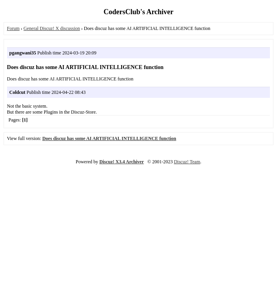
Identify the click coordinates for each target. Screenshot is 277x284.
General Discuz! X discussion (52, 28)
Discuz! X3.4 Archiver (121, 161)
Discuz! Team (187, 161)
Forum (13, 28)
